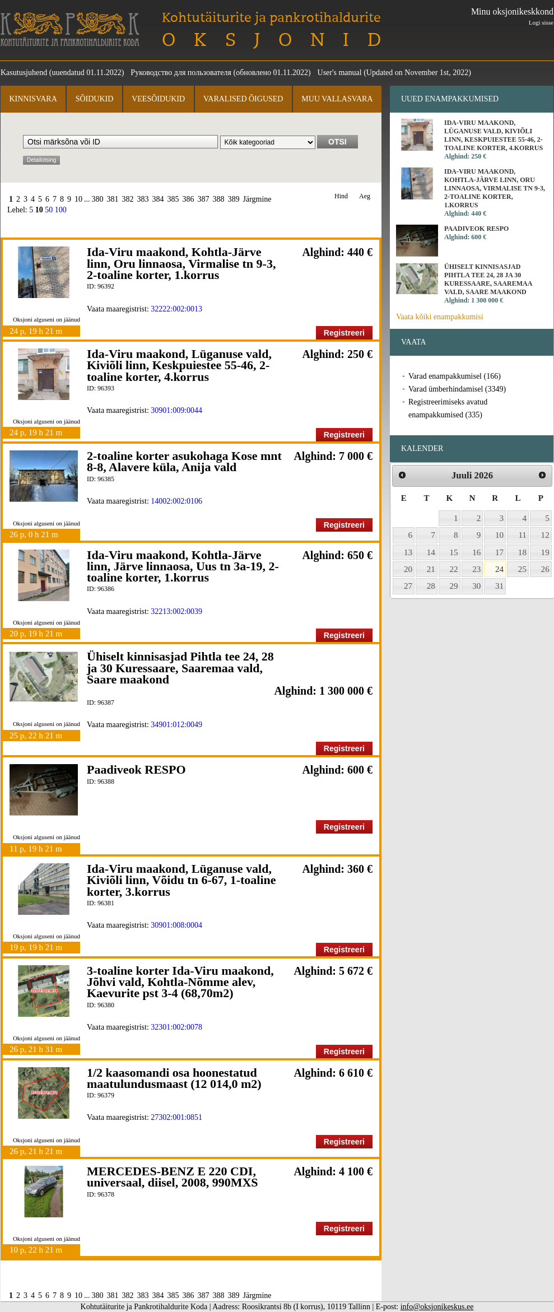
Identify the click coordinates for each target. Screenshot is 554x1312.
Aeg (364, 196)
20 (408, 569)
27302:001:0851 (176, 1117)
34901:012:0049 (176, 724)
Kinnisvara (33, 99)
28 (431, 585)
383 (143, 199)
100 (61, 210)
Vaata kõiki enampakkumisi (439, 317)
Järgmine (257, 199)
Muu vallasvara (337, 99)
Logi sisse (541, 22)
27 (408, 585)
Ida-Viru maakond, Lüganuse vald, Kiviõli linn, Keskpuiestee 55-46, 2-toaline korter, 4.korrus (179, 365)
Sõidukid (95, 99)
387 (204, 199)
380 (98, 199)
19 (545, 552)
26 (545, 569)
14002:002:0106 (176, 501)
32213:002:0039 (176, 611)
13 (408, 552)
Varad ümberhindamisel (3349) (457, 389)
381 (113, 199)
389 (234, 199)
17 (499, 552)
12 (545, 535)
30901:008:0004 (176, 925)
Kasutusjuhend (24, 72)
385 (173, 199)
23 (476, 569)
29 (454, 585)
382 (128, 199)
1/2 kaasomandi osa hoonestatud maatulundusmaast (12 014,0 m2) (174, 1078)
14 (431, 552)
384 (158, 199)
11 (522, 535)
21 (431, 569)
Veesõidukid (158, 99)
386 (188, 199)
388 (219, 199)
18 (522, 552)
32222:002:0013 (176, 309)
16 (476, 552)
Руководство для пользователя (181, 72)
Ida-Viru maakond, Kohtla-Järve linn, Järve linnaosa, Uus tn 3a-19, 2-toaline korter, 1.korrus (183, 566)
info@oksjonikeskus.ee (437, 1306)
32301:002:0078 (176, 1027)
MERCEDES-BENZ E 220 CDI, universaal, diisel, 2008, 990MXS (172, 1176)
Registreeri (344, 332)
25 (522, 569)
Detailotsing (41, 160)
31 (499, 585)
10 (78, 199)
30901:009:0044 (176, 410)
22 (454, 569)
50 (49, 210)
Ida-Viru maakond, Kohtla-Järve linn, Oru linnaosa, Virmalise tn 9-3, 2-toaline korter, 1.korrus (181, 263)
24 (499, 569)
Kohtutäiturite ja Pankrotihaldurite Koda (70, 29)
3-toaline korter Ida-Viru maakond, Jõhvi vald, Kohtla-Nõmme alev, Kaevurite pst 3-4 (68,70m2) (180, 982)
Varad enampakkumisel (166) (454, 376)
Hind (341, 196)
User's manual (340, 72)
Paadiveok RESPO (136, 769)
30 (476, 585)
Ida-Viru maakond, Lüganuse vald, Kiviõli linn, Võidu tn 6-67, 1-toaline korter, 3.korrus (181, 880)
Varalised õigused (243, 99)
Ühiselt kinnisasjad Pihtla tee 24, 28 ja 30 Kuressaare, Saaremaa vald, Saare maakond (180, 667)
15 (454, 552)
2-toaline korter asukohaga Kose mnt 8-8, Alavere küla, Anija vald (184, 461)
